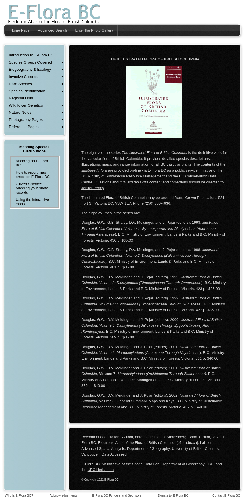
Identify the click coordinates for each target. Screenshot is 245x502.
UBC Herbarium (101, 470)
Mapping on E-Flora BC (32, 163)
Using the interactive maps (32, 201)
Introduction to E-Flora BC (31, 55)
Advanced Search (52, 30)
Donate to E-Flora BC (173, 495)
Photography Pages (26, 119)
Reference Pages (24, 127)
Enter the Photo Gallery (94, 30)
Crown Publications (201, 197)
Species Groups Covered (30, 62)
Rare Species (20, 84)
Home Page (20, 30)
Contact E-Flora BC (226, 495)
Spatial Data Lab (145, 464)
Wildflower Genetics (26, 105)
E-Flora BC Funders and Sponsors (116, 495)
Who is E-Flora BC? (19, 495)
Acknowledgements (63, 495)
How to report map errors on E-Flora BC (33, 174)
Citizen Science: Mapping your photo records (32, 188)
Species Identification (27, 91)
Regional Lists (21, 98)
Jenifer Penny (92, 188)
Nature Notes (20, 112)
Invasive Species (23, 76)
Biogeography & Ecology (30, 69)
